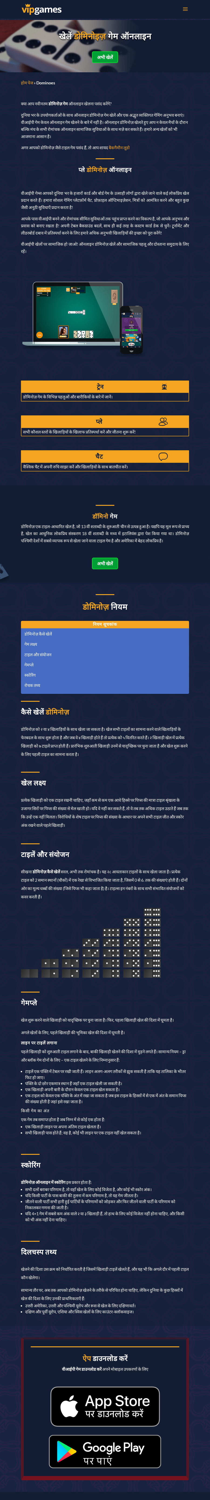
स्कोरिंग (30, 675)
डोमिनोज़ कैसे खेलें (38, 633)
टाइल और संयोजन (37, 654)
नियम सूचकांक (105, 624)
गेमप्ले (29, 664)
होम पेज (27, 82)
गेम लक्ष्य (30, 644)
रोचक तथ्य (32, 685)
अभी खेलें (105, 57)
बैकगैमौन (116, 147)
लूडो (126, 147)
